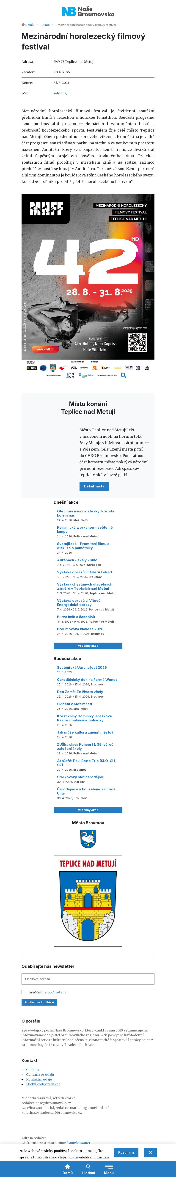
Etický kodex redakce (43, 1084)
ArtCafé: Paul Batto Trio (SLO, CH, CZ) (86, 763)
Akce (46, 24)
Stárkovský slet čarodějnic (80, 777)
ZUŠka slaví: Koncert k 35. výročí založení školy (85, 746)
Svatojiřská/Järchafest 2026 (82, 667)
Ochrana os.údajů (40, 1074)
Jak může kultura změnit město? (85, 732)
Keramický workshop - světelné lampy (85, 529)
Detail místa (94, 486)
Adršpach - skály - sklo (77, 560)
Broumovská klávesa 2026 (80, 629)
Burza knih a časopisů (76, 617)
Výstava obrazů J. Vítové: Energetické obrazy (79, 602)
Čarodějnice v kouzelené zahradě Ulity (86, 791)
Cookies (32, 1070)
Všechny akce (88, 645)
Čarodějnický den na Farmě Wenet (87, 679)
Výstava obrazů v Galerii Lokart (84, 572)
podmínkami (56, 992)
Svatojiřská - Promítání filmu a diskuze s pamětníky (83, 546)
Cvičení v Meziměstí (74, 704)
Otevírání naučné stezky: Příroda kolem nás (85, 513)
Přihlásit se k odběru (39, 1002)
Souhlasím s (47, 992)
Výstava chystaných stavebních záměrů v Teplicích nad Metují (84, 586)
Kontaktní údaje (39, 1079)
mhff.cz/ (60, 93)
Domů (29, 24)
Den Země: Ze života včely (80, 692)
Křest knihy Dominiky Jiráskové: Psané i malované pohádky (85, 718)
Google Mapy (77, 1143)
